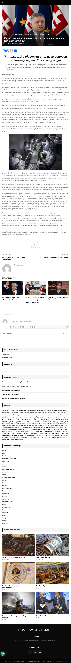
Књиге (4, 480)
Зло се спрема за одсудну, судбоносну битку (16, 382)
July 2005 (49, 435)
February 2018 (6, 430)
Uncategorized (6, 456)
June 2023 (7, 416)
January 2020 (38, 424)
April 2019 (37, 426)
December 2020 (24, 422)
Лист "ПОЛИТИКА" (7, 488)
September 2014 (47, 431)
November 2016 (35, 430)
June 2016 (42, 430)
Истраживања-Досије (8, 477)
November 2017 (14, 430)
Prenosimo (8, 43)
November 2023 (37, 414)
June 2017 (28, 430)
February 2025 (55, 410)
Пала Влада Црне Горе (42, 586)
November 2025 (28, 410)
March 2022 (47, 418)
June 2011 (54, 433)
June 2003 (18, 437)
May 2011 (59, 433)
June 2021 (51, 420)
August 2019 (15, 426)
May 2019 (31, 426)
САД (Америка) (6, 507)
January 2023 (39, 416)
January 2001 (20, 439)
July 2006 (44, 435)
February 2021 (9, 422)
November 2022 (56, 416)
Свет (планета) (6, 510)
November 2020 (33, 422)
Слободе (5, 513)
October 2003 (6, 437)
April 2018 (57, 428)
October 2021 (23, 420)
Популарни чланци (12, 530)
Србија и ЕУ (5, 521)
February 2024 (13, 414)
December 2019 (46, 424)
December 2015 (58, 430)
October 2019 (63, 424)
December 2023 (28, 414)
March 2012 (20, 433)
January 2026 (11, 410)
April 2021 (61, 420)
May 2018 (51, 428)
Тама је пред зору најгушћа (10, 394)
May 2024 (58, 412)
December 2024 (6, 412)
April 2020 (16, 424)
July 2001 (49, 437)
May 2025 (41, 410)
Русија (4, 504)
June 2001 (54, 437)
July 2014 (61, 431)
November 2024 (15, 412)
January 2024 (20, 414)
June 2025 (36, 410)
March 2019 (43, 426)
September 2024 (32, 412)
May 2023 (13, 416)
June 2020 (5, 424)
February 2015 (6, 431)
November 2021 (15, 420)
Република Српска (7, 502)
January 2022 (61, 418)
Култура (4, 486)
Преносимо (5, 494)
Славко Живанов (7, 357)
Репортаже (5, 499)
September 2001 (34, 437)
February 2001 (13, 439)
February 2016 (49, 430)
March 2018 (63, 428)
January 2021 (16, 422)
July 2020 (65, 422)
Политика (5, 491)
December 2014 (21, 431)
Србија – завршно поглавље (11, 390)
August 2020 (59, 422)
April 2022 (41, 418)
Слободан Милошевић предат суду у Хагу (10, 298)
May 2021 (56, 420)
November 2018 (9, 428)
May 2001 (60, 437)
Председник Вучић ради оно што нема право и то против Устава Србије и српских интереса (34, 300)
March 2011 (65, 433)
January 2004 (64, 435)
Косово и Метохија (7, 483)
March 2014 (8, 433)
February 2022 (54, 418)
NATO (4, 450)
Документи (5, 464)
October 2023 (45, 414)
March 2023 (25, 416)
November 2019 (55, 424)
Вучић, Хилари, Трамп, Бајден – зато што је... (49, 616)
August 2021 (40, 420)
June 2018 (45, 428)
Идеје (4, 475)
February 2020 (30, 424)
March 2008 (24, 435)
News (4, 453)
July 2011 (49, 433)
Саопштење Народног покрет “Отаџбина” (13, 258)
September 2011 (35, 433)
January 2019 (58, 426)
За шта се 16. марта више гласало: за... (14, 557)
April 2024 (64, 412)
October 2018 (18, 428)
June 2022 (29, 418)
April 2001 (65, 437)
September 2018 (26, 428)
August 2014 (55, 431)
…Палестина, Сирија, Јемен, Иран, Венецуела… (17, 386)
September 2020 (50, 422)
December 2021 (6, 420)
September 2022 (9, 418)
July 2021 (45, 420)
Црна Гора (5, 523)
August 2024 (41, 412)
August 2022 (18, 418)
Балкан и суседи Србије (9, 458)
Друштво (5, 467)
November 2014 (30, 431)
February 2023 (32, 416)
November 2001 (25, 437)
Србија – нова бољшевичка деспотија (14, 399)
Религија (4, 496)
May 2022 (35, 418)
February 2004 (56, 435)
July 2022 (24, 418)
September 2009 (16, 435)
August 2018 (34, 428)
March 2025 (47, 410)
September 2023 (54, 414)
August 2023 (62, 414)
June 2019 (26, 426)
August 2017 (22, 430)
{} (33, 327)
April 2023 (19, 416)
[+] (36, 327)
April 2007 (38, 435)
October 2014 (38, 431)
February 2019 (50, 426)
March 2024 (5, 414)
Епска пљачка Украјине (43, 557)
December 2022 (48, 416)
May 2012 (14, 433)
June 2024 (52, 412)
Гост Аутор (5, 461)
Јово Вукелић (6, 355)
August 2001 (42, 437)
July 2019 (21, 426)
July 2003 (12, 437)
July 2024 (47, 412)
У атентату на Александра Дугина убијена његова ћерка (58, 299)
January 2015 (13, 431)
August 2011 (43, 433)
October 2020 (42, 422)
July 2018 (40, 428)
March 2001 (5, 439)
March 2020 (23, 424)
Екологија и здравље (8, 469)
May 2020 (11, 424)
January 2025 (62, 410)
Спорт (4, 515)
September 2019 (6, 426)
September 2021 (31, 420)
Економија (5, 472)
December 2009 (6, 435)
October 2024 (24, 412)
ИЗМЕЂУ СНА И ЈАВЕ (35, 630)
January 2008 (31, 435)
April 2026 (5, 410)
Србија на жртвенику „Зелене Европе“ (54, 257)
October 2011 (27, 433)
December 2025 (20, 410)
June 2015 (64, 430)
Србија (4, 518)
